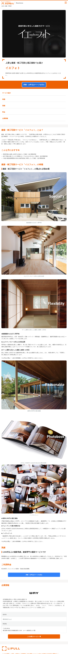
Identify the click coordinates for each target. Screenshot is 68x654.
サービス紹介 (6, 93)
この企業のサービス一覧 (34, 636)
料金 (3, 112)
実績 (3, 105)
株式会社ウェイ (7, 619)
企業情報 (5, 118)
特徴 (3, 99)
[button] (66, 2)
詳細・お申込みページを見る (34, 85)
